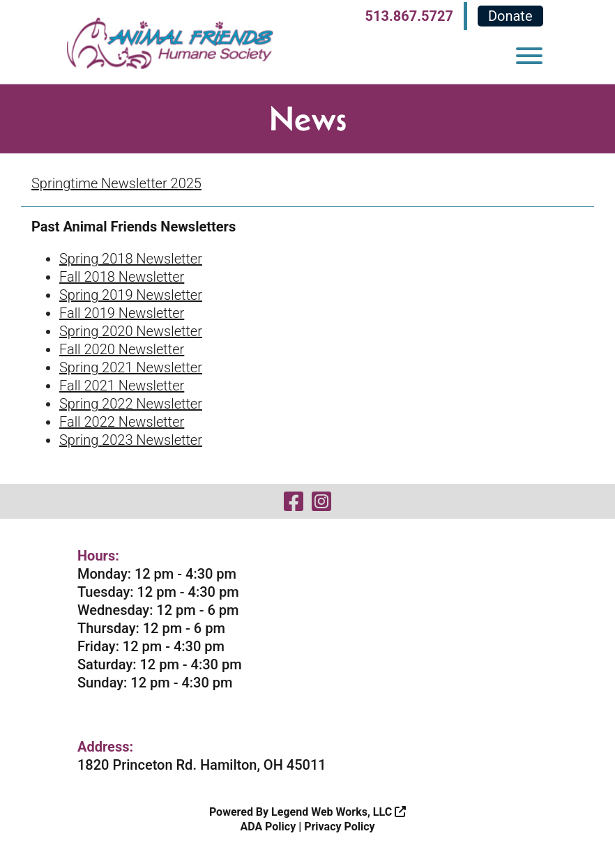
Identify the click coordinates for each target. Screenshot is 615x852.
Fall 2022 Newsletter (121, 421)
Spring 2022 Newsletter (130, 403)
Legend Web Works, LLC (338, 812)
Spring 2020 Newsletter (130, 331)
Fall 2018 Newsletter (121, 276)
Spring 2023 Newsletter (130, 440)
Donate (510, 16)
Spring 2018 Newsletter (130, 258)
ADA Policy (268, 826)
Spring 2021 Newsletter (130, 367)
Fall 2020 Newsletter (121, 349)
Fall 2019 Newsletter (121, 313)
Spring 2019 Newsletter (130, 295)
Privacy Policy (339, 826)
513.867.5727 (409, 16)
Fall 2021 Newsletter (121, 385)
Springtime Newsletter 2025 (116, 183)
